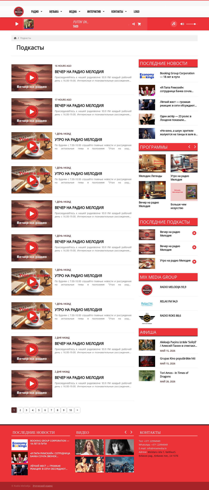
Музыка (53, 11)
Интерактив (94, 11)
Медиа (73, 11)
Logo (136, 11)
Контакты (117, 11)
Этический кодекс (43, 485)
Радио (35, 11)
